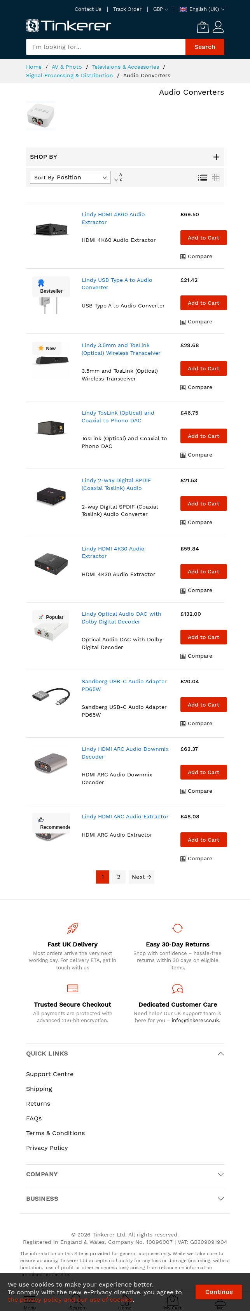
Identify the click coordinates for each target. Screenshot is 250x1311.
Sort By (44, 177)
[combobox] (105, 47)
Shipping (39, 1088)
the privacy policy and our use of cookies (70, 1299)
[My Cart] (203, 27)
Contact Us (88, 9)
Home (35, 67)
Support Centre (49, 1074)
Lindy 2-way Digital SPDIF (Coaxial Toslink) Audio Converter (116, 487)
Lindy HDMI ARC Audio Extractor (125, 816)
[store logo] (69, 26)
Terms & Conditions (55, 1133)
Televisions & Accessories (126, 67)
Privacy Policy (47, 1147)
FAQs (34, 1118)
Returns (38, 1103)
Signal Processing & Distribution (70, 75)
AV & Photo (68, 67)
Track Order (127, 9)
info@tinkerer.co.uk (195, 1020)
